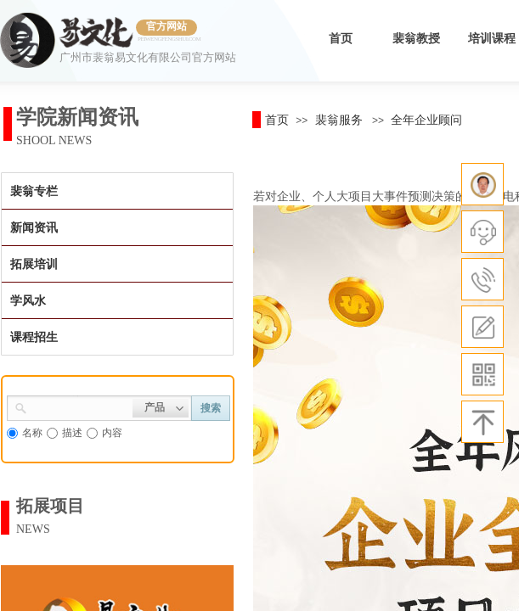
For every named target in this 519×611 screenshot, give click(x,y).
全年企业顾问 (426, 119)
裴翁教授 (416, 38)
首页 (341, 38)
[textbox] (80, 406)
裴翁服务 (339, 119)
